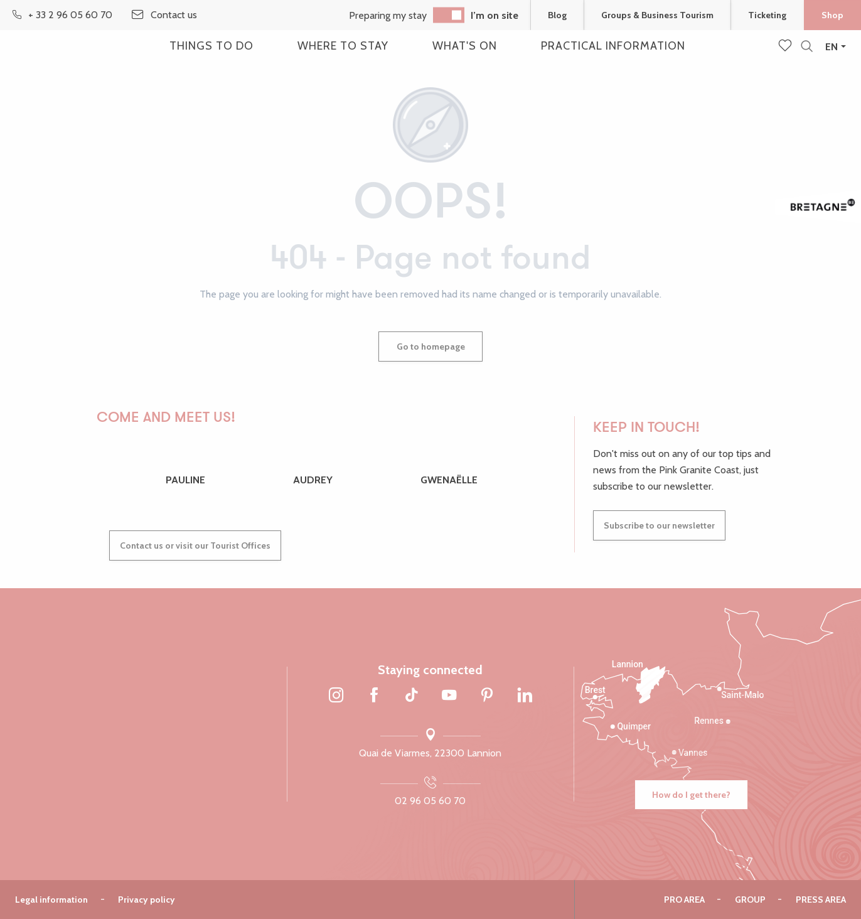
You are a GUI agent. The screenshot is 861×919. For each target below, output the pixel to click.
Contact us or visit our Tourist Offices (195, 545)
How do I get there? (691, 794)
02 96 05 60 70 (430, 801)
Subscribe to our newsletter (659, 525)
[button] (806, 46)
